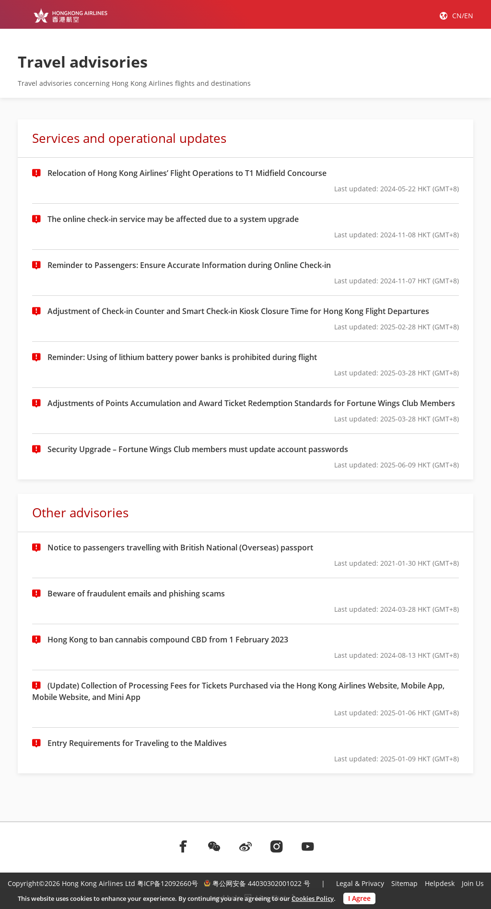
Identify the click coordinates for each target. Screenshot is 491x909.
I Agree (359, 898)
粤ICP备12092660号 (167, 883)
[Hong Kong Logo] (70, 15)
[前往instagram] (276, 846)
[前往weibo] (245, 846)
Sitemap (404, 883)
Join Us (473, 883)
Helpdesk (440, 883)
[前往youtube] (307, 846)
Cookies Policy (313, 898)
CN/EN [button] (462, 15)
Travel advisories (83, 61)
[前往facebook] (183, 846)
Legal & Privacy (360, 883)
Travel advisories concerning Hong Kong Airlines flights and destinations (134, 83)
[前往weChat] (214, 846)
